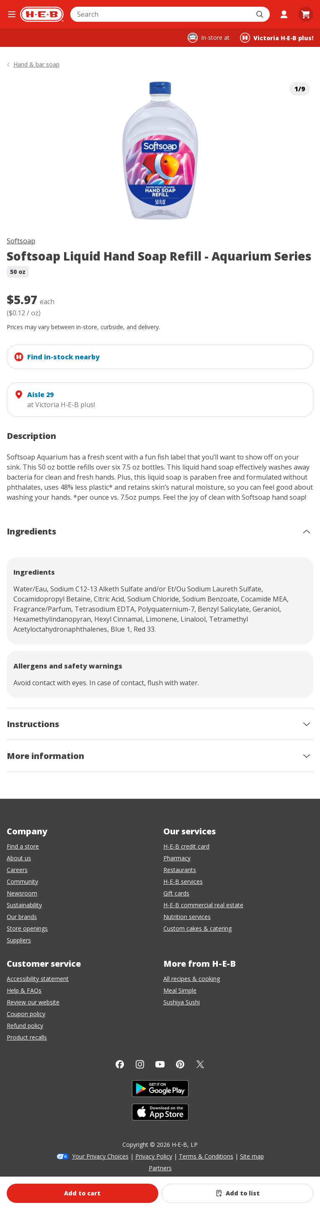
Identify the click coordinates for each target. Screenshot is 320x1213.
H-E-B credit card (186, 846)
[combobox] (160, 14)
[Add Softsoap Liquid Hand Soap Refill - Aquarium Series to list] (237, 1193)
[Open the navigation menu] (12, 14)
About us (19, 858)
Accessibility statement (38, 979)
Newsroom (22, 893)
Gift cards (176, 893)
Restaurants (179, 870)
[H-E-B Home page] (42, 14)
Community (22, 881)
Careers (17, 870)
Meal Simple (179, 990)
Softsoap (21, 240)
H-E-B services (183, 881)
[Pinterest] (180, 1064)
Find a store (23, 846)
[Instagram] (140, 1064)
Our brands (22, 917)
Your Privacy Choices (100, 1156)
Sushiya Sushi (181, 1002)
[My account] (284, 14)
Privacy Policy (153, 1156)
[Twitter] (200, 1064)
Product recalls (27, 1037)
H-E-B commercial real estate (203, 905)
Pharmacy (177, 858)
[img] (160, 150)
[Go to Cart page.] (305, 14)
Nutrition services (187, 917)
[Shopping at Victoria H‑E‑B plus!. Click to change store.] (276, 38)
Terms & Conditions (206, 1156)
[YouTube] (160, 1064)
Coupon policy (26, 1014)
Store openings (27, 928)
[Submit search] (260, 14)
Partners (160, 1168)
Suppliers (19, 940)
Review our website (33, 1002)
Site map (252, 1156)
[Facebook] (120, 1064)
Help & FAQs (24, 990)
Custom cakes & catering (197, 928)
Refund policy (25, 1026)
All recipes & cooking (191, 979)
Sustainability (24, 905)
